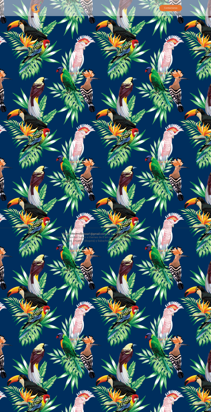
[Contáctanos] (170, 8)
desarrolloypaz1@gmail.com (88, 233)
